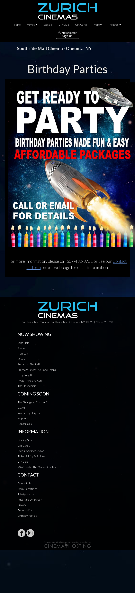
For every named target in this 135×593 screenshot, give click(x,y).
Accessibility (25, 510)
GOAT (21, 407)
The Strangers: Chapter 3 (33, 402)
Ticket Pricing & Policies (31, 456)
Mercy (21, 359)
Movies (31, 24)
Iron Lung (23, 353)
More (97, 24)
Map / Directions (27, 488)
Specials (47, 24)
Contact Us (24, 483)
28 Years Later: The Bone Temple (37, 369)
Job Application (26, 494)
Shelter (22, 348)
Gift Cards (81, 24)
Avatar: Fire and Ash (30, 380)
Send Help (23, 342)
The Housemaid (27, 385)
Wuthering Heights (29, 413)
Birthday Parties (27, 515)
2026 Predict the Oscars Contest (37, 467)
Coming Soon (25, 440)
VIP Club (64, 24)
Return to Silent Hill (29, 364)
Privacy (22, 504)
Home (17, 24)
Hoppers (23, 418)
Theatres (113, 24)
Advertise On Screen (30, 499)
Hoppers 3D (25, 423)
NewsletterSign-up (67, 34)
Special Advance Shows (31, 450)
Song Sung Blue (26, 375)
